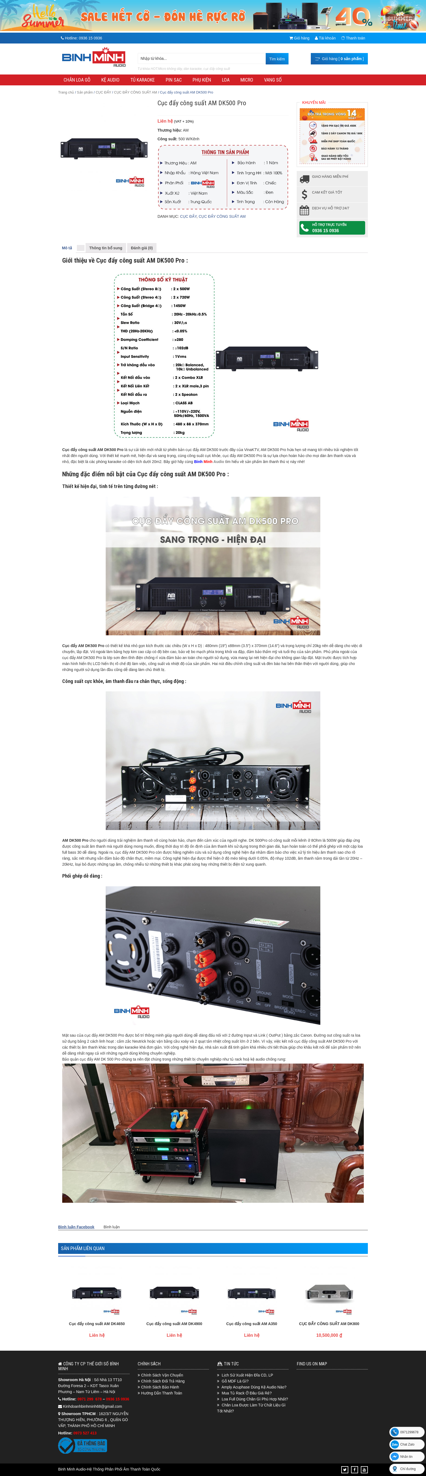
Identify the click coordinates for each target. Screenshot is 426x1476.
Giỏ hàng (299, 38)
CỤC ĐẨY (103, 92)
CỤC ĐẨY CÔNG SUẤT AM (135, 92)
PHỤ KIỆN (202, 80)
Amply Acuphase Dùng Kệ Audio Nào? (253, 1387)
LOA (226, 80)
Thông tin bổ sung (106, 248)
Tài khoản (325, 38)
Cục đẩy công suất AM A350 (251, 1324)
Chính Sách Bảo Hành (160, 1387)
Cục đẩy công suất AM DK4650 (97, 1324)
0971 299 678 (90, 1399)
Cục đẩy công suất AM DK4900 (174, 1324)
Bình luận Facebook (76, 1227)
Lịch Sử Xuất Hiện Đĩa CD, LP (247, 1375)
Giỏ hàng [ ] (339, 59)
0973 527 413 (85, 1433)
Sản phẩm (85, 92)
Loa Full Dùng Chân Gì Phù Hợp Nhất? (255, 1399)
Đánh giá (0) (142, 248)
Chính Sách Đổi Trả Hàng (163, 1381)
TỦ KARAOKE (142, 80)
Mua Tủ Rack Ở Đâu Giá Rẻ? (247, 1393)
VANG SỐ (273, 80)
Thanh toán (353, 38)
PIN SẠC (174, 80)
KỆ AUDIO (110, 80)
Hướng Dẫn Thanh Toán (161, 1393)
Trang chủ (66, 92)
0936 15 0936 (325, 230)
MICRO (246, 80)
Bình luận (112, 1227)
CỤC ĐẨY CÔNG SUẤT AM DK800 (329, 1324)
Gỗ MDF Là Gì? (235, 1381)
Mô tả (67, 248)
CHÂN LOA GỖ (77, 80)
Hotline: (81, 38)
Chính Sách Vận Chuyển (162, 1375)
